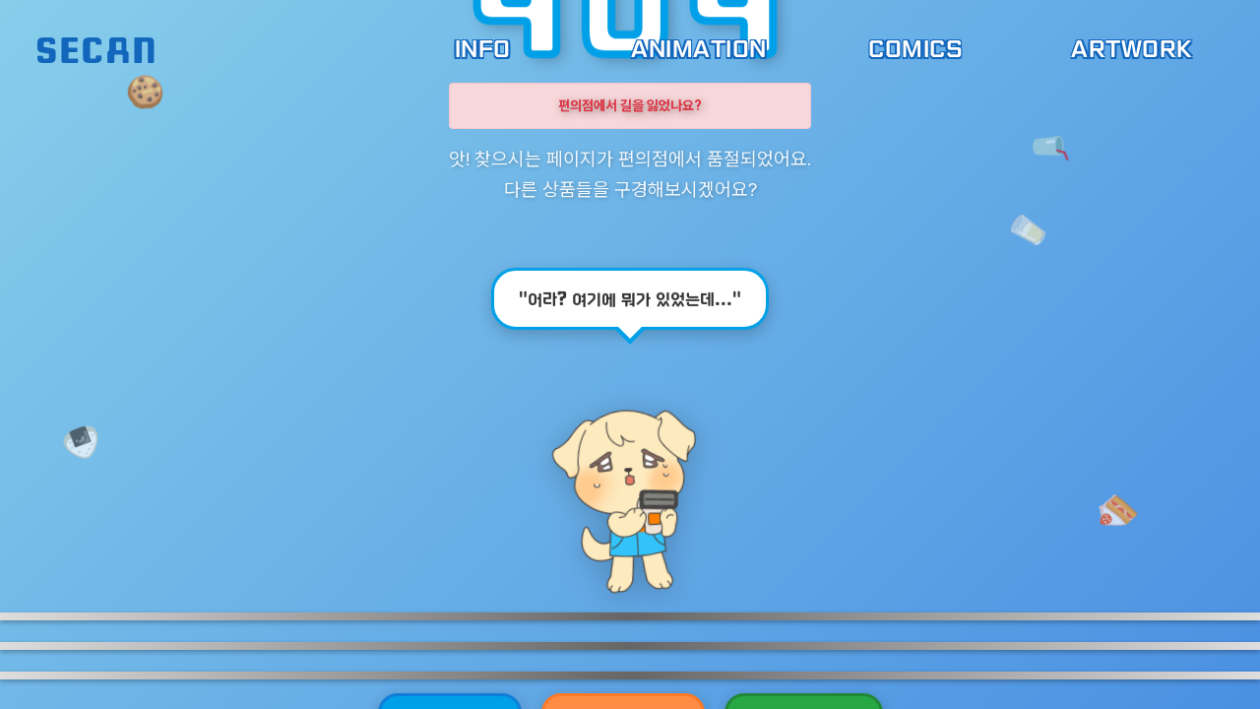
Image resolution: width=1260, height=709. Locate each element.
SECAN (96, 49)
